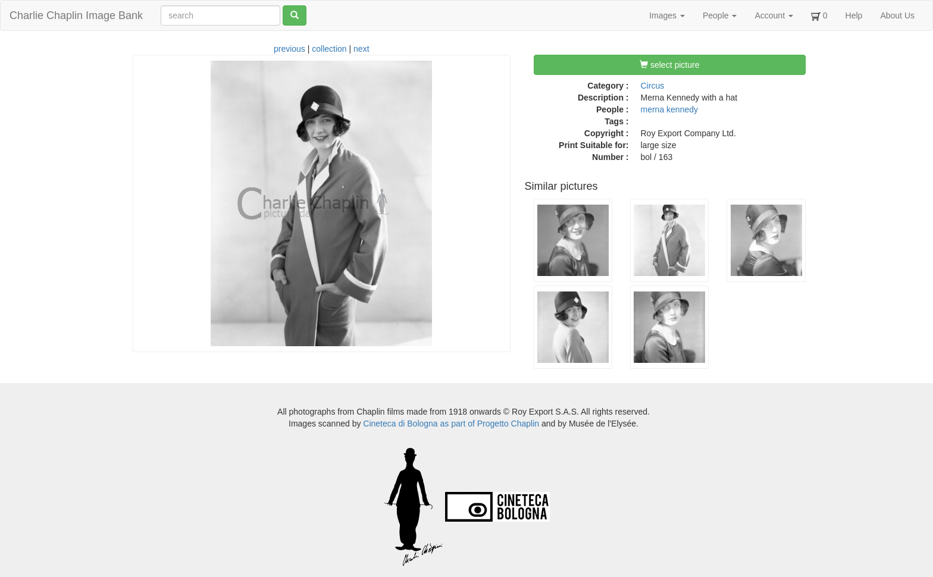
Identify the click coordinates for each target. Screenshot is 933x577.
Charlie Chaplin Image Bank (76, 15)
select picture (669, 65)
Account (773, 15)
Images (667, 15)
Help (854, 15)
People (720, 15)
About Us (897, 15)
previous (289, 49)
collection (329, 49)
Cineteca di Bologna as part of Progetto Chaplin (451, 423)
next (361, 49)
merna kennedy (670, 109)
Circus (653, 85)
